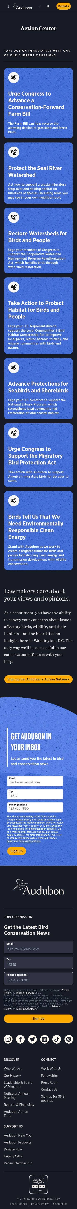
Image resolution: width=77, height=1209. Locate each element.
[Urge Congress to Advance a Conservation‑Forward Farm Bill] (38, 103)
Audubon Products (18, 1142)
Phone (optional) (19, 804)
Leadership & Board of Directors (18, 1085)
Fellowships (49, 1076)
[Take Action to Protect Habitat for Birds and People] (38, 315)
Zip (11, 791)
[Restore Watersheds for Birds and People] (38, 240)
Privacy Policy (23, 819)
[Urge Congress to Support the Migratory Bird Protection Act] (38, 455)
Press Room (49, 1083)
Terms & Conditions (29, 841)
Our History (12, 1076)
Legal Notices (18, 1204)
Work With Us (51, 1069)
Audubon (22, 6)
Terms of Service (46, 819)
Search (48, 5)
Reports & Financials (19, 1105)
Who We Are (13, 1069)
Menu (8, 6)
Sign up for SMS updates (52, 1099)
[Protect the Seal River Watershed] (38, 173)
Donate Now (13, 1149)
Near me (40, 6)
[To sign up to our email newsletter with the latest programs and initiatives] (35, 781)
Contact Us (49, 1089)
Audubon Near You (18, 1135)
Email (12, 778)
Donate (63, 6)
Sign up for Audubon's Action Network (38, 679)
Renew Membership (18, 1163)
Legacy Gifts (13, 1156)
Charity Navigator (38, 1182)
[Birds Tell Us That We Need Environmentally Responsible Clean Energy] (38, 530)
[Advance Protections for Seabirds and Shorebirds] (38, 388)
